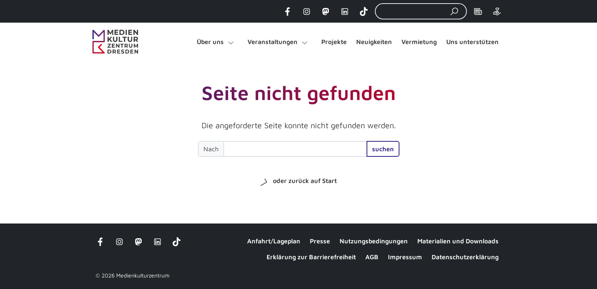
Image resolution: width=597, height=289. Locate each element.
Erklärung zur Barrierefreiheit (311, 256)
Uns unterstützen (472, 41)
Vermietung (419, 41)
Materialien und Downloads (458, 241)
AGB (371, 256)
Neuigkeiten (374, 41)
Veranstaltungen (273, 41)
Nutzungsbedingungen (374, 241)
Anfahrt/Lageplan (273, 241)
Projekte (334, 41)
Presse (320, 241)
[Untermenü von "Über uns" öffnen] (231, 41)
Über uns (210, 41)
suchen (383, 148)
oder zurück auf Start (305, 180)
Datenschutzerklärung (465, 256)
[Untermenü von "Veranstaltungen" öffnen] (305, 41)
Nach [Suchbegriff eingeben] (211, 148)
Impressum (405, 256)
